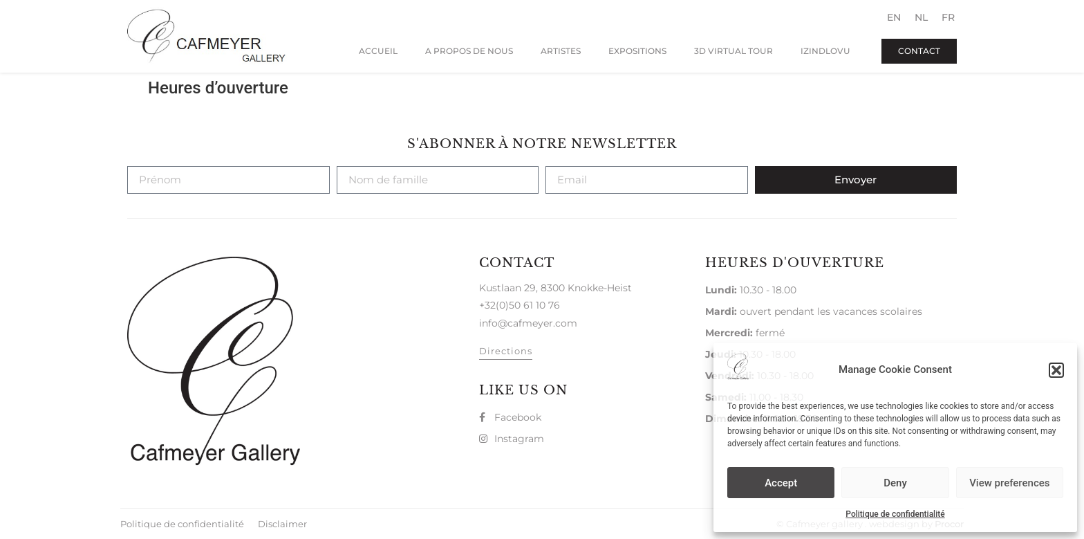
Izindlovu (825, 51)
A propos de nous (469, 51)
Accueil (378, 51)
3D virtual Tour (733, 51)
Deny (895, 483)
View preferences (1009, 483)
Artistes (561, 51)
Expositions (637, 51)
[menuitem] (894, 17)
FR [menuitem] (948, 17)
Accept (781, 483)
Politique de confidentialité (894, 514)
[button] (1056, 370)
